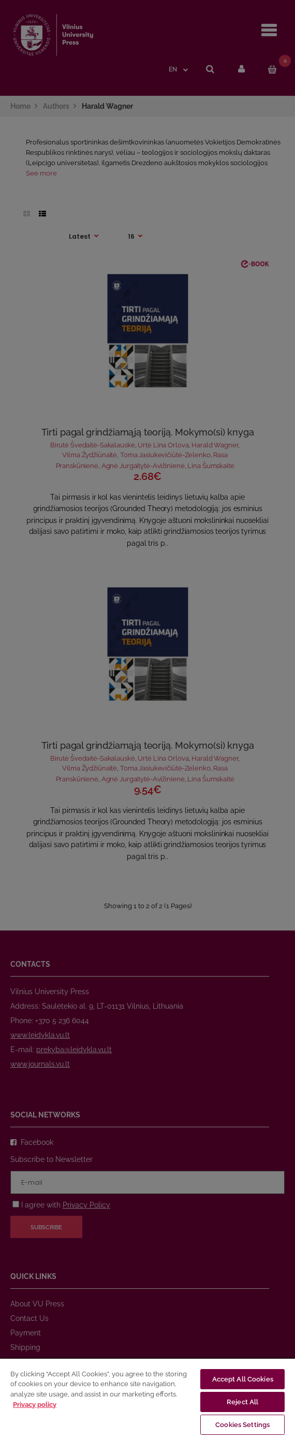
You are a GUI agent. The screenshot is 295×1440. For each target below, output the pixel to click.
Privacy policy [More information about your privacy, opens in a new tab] (34, 1404)
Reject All (242, 1402)
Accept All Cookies (242, 1379)
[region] (147, 1399)
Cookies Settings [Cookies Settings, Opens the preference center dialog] (242, 1425)
